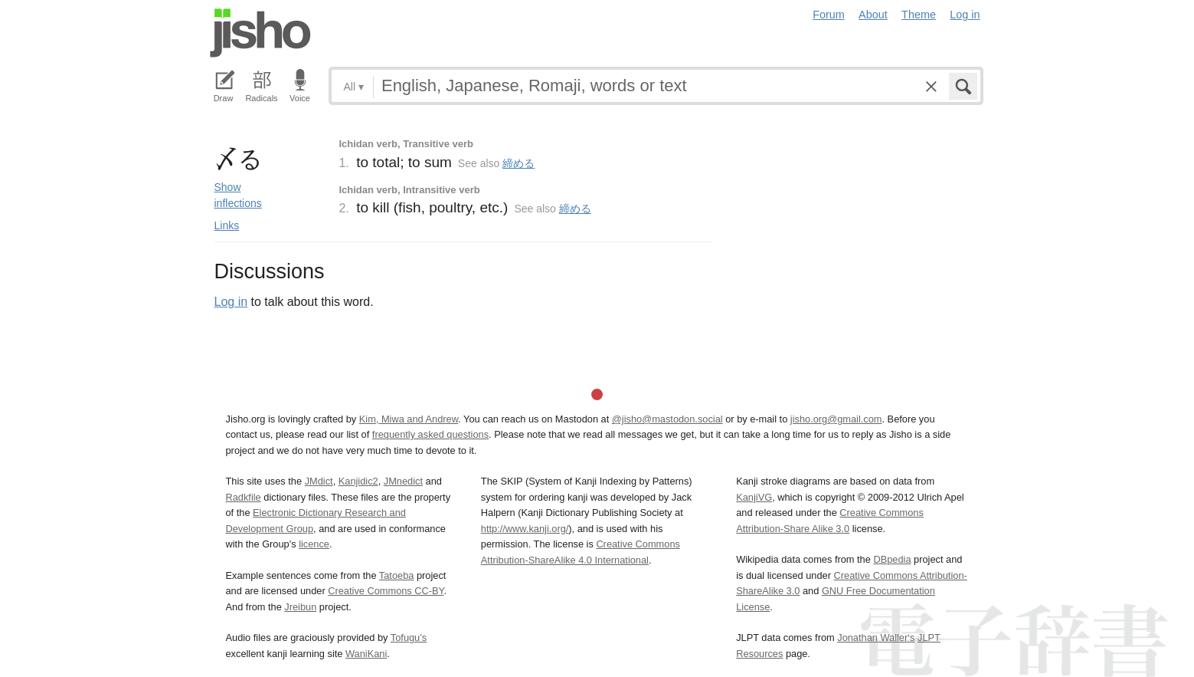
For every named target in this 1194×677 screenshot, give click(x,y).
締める (518, 163)
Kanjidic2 (358, 481)
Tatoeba (396, 575)
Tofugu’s (409, 637)
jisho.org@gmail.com (836, 419)
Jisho (260, 33)
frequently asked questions (430, 434)
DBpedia (892, 559)
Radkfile (243, 497)
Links (227, 225)
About (873, 14)
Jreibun (300, 607)
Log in (965, 14)
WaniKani (366, 653)
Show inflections (238, 195)
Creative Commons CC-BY (385, 590)
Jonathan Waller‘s (875, 637)
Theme (918, 14)
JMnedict (403, 481)
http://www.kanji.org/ (525, 528)
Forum (829, 14)
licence (314, 544)
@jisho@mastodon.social (667, 419)
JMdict (319, 481)
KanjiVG (754, 497)
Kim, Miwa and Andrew (408, 419)
